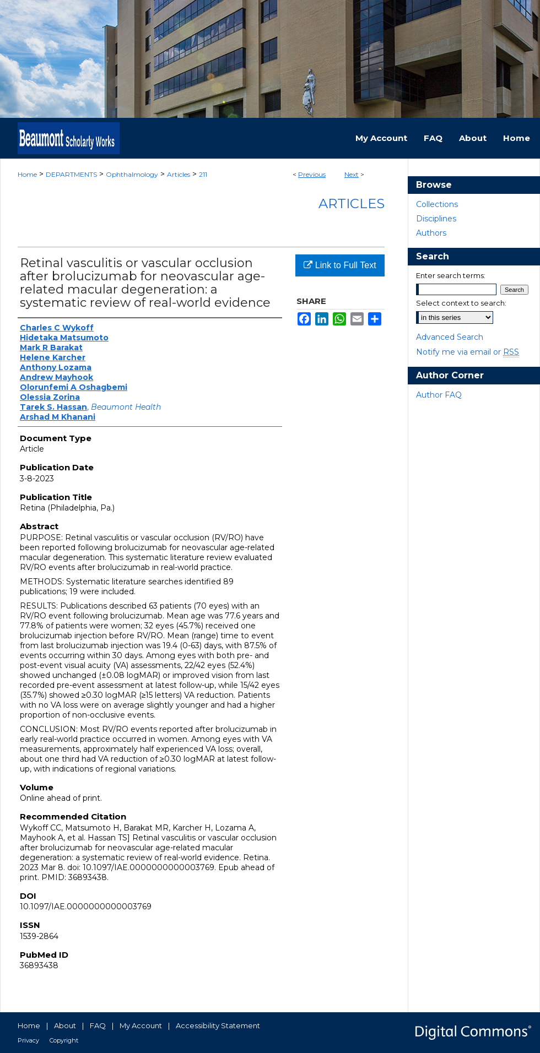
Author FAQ (439, 395)
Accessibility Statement (218, 1025)
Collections (437, 204)
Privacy (28, 1040)
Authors (431, 233)
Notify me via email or (467, 352)
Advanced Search (449, 337)
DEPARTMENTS (71, 174)
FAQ (98, 1025)
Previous (312, 174)
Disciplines (436, 219)
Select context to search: (461, 302)
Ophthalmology (132, 174)
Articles (178, 174)
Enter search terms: (450, 275)
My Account (141, 1025)
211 (203, 174)
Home (27, 174)
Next (351, 174)
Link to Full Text (340, 265)
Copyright (64, 1040)
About (65, 1025)
